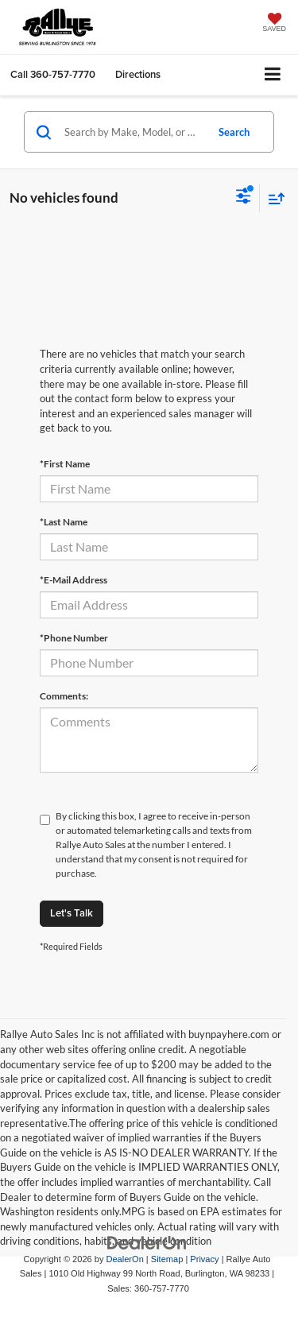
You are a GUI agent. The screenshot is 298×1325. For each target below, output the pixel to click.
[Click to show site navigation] (273, 75)
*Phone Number (74, 638)
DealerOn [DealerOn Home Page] (125, 1259)
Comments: (64, 696)
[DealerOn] (147, 1242)
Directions (138, 74)
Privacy (204, 1259)
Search (234, 132)
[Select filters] (243, 198)
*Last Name (63, 522)
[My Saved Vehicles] (274, 24)
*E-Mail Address (73, 580)
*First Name (65, 464)
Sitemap (167, 1259)
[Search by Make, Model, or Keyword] (133, 132)
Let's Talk (71, 912)
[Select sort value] (272, 198)
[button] (53, 74)
